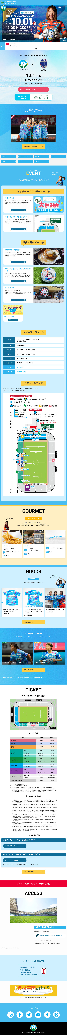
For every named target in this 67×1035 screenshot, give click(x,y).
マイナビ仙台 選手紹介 (29, 669)
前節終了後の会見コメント (25, 678)
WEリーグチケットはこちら (11, 860)
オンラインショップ (28, 622)
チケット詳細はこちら (29, 871)
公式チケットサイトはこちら (12, 846)
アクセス (37, 161)
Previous (2, 603)
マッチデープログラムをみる (30, 146)
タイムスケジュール (23, 156)
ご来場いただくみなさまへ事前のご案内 (33, 884)
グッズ (3, 161)
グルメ (53, 156)
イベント (4, 156)
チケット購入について (27, 89)
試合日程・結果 (38, 678)
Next (64, 603)
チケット (20, 161)
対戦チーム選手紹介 (6, 678)
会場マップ (37, 156)
